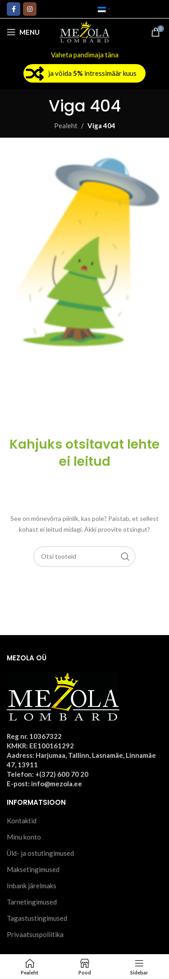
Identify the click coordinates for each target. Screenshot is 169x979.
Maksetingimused (33, 869)
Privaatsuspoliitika (35, 934)
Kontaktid (22, 821)
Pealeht (66, 125)
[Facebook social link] (13, 9)
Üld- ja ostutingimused (40, 853)
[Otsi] (84, 556)
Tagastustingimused (37, 918)
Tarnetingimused (32, 902)
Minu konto (24, 837)
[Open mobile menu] (23, 32)
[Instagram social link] (30, 9)
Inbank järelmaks (31, 886)
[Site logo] (84, 31)
